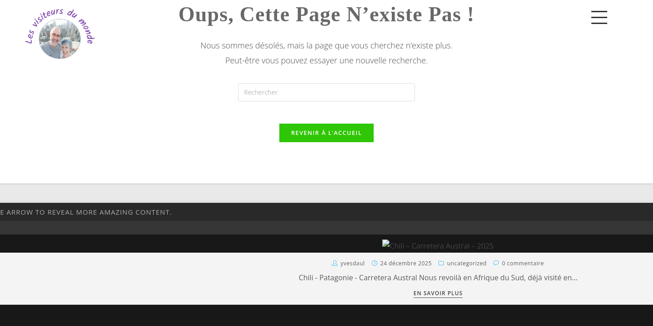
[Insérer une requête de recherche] (326, 92)
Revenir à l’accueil (326, 138)
